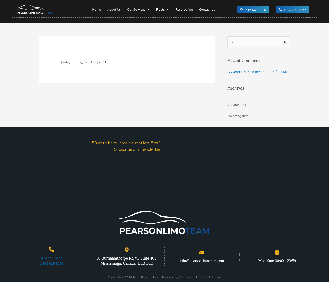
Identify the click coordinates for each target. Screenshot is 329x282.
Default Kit (280, 72)
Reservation (184, 10)
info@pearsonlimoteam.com (202, 260)
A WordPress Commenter (246, 72)
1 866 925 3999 (51, 263)
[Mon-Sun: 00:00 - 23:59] (277, 252)
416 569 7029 (51, 258)
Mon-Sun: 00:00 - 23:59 (277, 260)
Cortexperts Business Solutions (200, 277)
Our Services (138, 10)
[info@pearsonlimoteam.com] (201, 252)
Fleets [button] (162, 10)
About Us (114, 10)
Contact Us (207, 10)
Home (96, 10)
